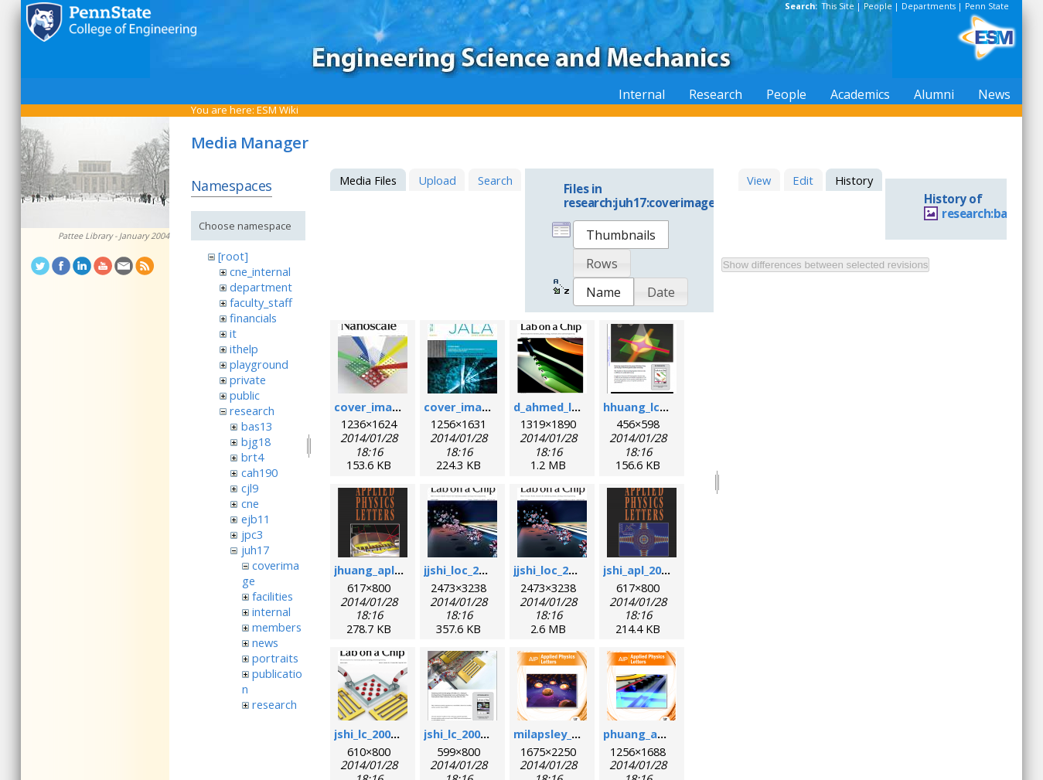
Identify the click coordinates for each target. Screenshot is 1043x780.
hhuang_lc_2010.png (658, 406)
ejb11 (255, 518)
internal (271, 611)
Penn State (987, 6)
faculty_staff (261, 302)
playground (259, 364)
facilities (272, 596)
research (252, 410)
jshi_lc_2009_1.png (383, 733)
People (878, 6)
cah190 (259, 472)
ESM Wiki (277, 110)
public (245, 395)
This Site (838, 6)
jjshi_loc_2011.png (562, 569)
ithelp (244, 348)
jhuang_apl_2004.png (391, 569)
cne (250, 503)
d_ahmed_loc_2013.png (576, 406)
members (277, 627)
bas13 (256, 426)
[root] (233, 256)
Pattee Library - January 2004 (113, 235)
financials (253, 317)
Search (495, 180)
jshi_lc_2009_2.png (473, 733)
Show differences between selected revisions (826, 265)
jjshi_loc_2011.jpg (471, 569)
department (261, 287)
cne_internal (260, 271)
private (248, 379)
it (233, 333)
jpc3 (252, 534)
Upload (437, 180)
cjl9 (249, 488)
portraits (275, 658)
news (265, 642)
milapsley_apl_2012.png (578, 733)
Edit (802, 180)
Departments (929, 6)
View (759, 180)
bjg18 (256, 441)
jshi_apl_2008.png (650, 569)
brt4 (252, 457)
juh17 (255, 549)
